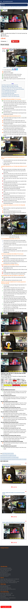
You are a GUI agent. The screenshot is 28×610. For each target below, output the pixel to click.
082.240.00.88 (18, 67)
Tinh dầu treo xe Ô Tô (4, 571)
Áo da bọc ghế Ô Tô (4, 572)
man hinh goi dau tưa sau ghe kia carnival (8, 455)
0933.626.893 (12, 67)
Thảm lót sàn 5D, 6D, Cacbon (6, 568)
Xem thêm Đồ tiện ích (4, 576)
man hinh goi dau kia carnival (8, 453)
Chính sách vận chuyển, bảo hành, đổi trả (8, 589)
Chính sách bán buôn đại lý (5, 585)
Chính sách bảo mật (4, 590)
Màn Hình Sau (7, 6)
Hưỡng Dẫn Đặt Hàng (4, 586)
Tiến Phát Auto (7, 599)
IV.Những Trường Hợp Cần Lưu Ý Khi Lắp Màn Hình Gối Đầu (13, 89)
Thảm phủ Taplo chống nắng (6, 570)
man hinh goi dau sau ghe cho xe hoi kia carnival (9, 457)
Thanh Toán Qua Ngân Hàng (6, 587)
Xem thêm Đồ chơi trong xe (6, 573)
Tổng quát (3, 44)
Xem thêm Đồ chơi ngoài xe (6, 574)
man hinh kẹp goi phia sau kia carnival (7, 459)
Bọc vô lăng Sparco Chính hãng (6, 569)
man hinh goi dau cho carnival (20, 459)
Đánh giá (7, 44)
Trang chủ (2, 6)
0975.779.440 (6, 67)
